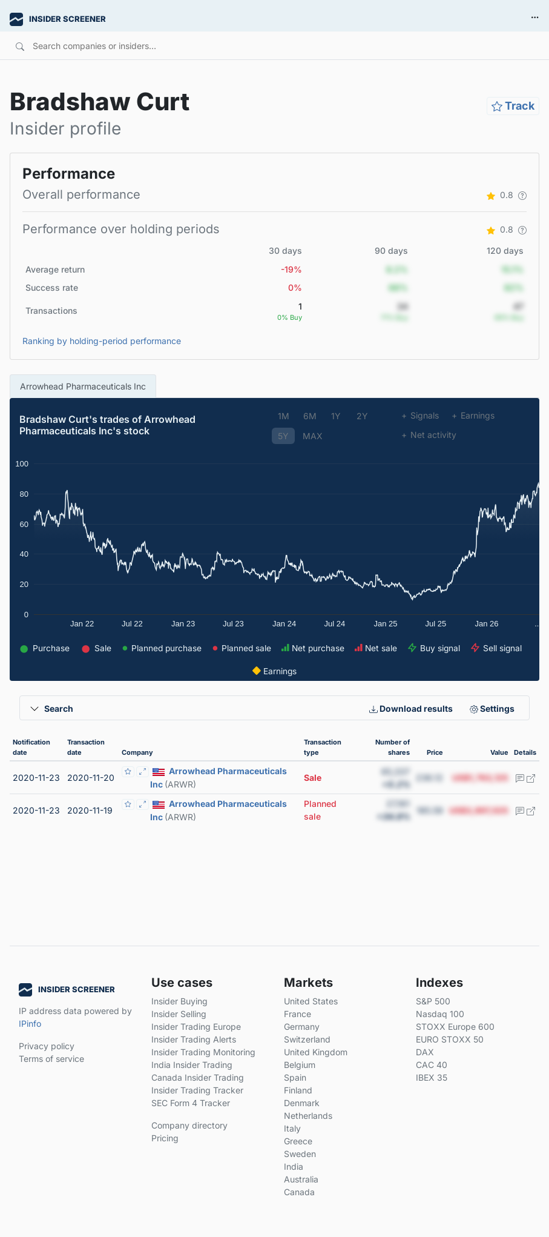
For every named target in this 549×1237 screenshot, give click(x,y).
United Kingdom (315, 1052)
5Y (283, 436)
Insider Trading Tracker (197, 1090)
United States (311, 1001)
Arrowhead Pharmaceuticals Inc (83, 386)
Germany (302, 1026)
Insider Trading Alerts (193, 1039)
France (297, 1014)
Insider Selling (178, 1014)
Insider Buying (179, 1001)
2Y (362, 416)
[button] (522, 194)
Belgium (299, 1065)
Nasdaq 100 (440, 1014)
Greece (298, 1141)
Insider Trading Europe (196, 1026)
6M (310, 416)
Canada (299, 1192)
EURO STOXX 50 (450, 1039)
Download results (411, 708)
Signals (420, 415)
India (293, 1166)
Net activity (428, 434)
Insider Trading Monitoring (203, 1052)
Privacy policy (46, 1046)
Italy (292, 1128)
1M (283, 416)
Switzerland (307, 1039)
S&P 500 (433, 1001)
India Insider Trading (191, 1065)
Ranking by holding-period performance (101, 341)
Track (512, 105)
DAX (425, 1052)
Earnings (473, 415)
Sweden (300, 1154)
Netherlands (308, 1115)
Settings (492, 708)
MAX (313, 436)
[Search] (230, 45)
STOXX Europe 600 (455, 1026)
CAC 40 (431, 1065)
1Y (336, 416)
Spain (295, 1077)
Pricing (165, 1138)
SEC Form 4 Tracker (190, 1103)
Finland (298, 1090)
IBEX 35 (431, 1077)
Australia (301, 1179)
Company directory (189, 1125)
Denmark (302, 1103)
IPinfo (30, 1023)
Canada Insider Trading (197, 1077)
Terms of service (51, 1058)
